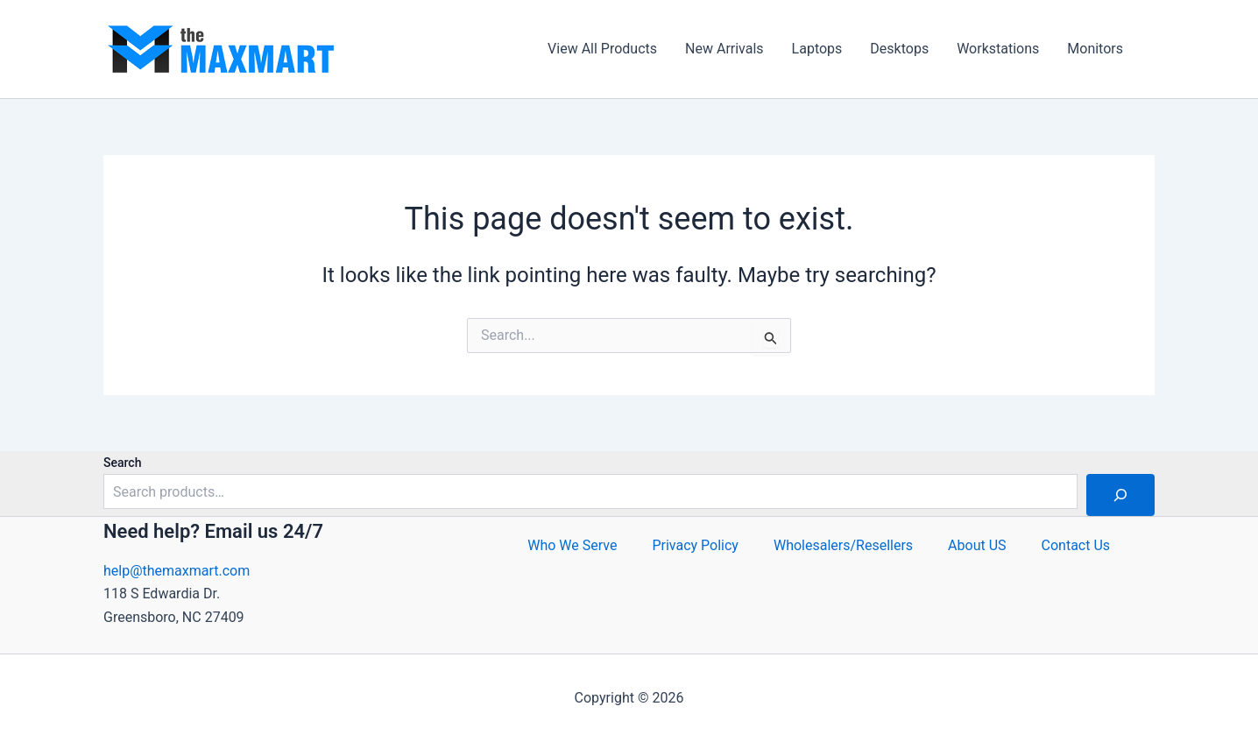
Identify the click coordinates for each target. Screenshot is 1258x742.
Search (122, 463)
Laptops (817, 48)
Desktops (899, 48)
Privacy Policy (695, 545)
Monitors (1095, 48)
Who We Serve (572, 545)
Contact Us (1076, 545)
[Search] (1120, 495)
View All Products (602, 48)
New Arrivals (724, 48)
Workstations (998, 48)
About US (977, 545)
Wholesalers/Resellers (843, 545)
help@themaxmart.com (176, 570)
